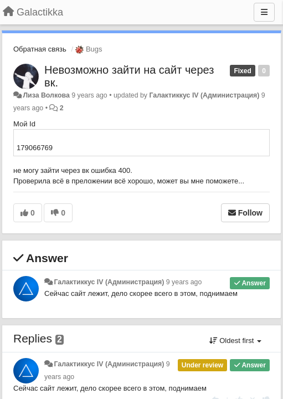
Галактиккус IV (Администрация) (204, 95)
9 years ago (184, 282)
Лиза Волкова (46, 95)
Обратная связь (39, 49)
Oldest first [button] (235, 340)
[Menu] (264, 12)
